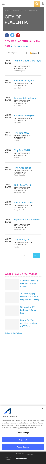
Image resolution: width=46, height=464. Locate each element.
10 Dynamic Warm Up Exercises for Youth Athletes (29, 283)
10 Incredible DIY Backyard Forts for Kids (28, 310)
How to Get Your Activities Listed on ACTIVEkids (28, 323)
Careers (30, 455)
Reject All (23, 440)
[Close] (42, 408)
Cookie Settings (21, 458)
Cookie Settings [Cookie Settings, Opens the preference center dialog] (23, 433)
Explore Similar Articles (13, 333)
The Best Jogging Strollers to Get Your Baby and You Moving (29, 297)
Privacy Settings (32, 452)
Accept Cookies (23, 447)
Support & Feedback (8, 459)
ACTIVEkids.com (14, 4)
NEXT (36, 255)
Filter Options (12, 53)
